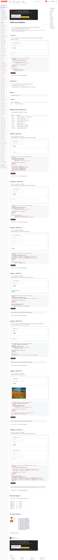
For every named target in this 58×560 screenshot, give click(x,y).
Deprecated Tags (3, 166)
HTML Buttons (32, 558)
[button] (10, 2)
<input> (27, 30)
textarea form (52, 18)
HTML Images (13, 558)
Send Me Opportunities (25, 547)
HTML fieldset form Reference (23, 490)
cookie (29, 18)
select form (51, 17)
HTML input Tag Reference (24, 518)
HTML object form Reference (23, 424)
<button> (39, 30)
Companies (13, 1)
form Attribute (52, 10)
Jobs (9, 1)
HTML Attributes (3, 11)
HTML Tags (2, 8)
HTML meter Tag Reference (24, 524)
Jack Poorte (13, 537)
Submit (13, 248)
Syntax (51, 13)
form (19, 136)
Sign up (53, 1)
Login (49, 1)
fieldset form (52, 25)
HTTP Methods (3, 13)
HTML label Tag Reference (24, 523)
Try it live (13, 173)
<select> (31, 30)
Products (18, 1)
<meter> (43, 30)
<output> (13, 31)
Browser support (52, 26)
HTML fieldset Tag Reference (25, 528)
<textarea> (35, 30)
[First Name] (13, 15)
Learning (23, 1)
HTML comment (3, 161)
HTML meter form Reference (23, 315)
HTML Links (22, 557)
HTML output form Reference (23, 365)
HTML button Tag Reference (24, 522)
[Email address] (16, 17)
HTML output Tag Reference (24, 525)
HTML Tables (13, 557)
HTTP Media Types (3, 12)
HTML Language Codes (4, 17)
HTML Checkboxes (42, 557)
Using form (51, 12)
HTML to (4, 70)
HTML (3, 25)
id (20, 85)
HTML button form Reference (23, 267)
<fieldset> (23, 31)
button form (51, 19)
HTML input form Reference (23, 75)
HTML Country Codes (4, 16)
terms (23, 18)
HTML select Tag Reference (24, 519)
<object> (17, 31)
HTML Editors (42, 558)
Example (51, 11)
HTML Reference (3, 7)
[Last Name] (18, 15)
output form (51, 23)
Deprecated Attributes (4, 167)
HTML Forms (32, 557)
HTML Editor (2, 20)
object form (51, 24)
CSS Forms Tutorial (23, 529)
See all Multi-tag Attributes (14, 532)
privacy (26, 18)
